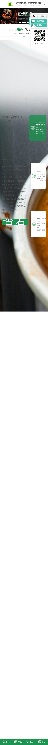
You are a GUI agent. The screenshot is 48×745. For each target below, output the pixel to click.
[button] (20, 22)
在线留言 (40, 21)
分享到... (40, 25)
